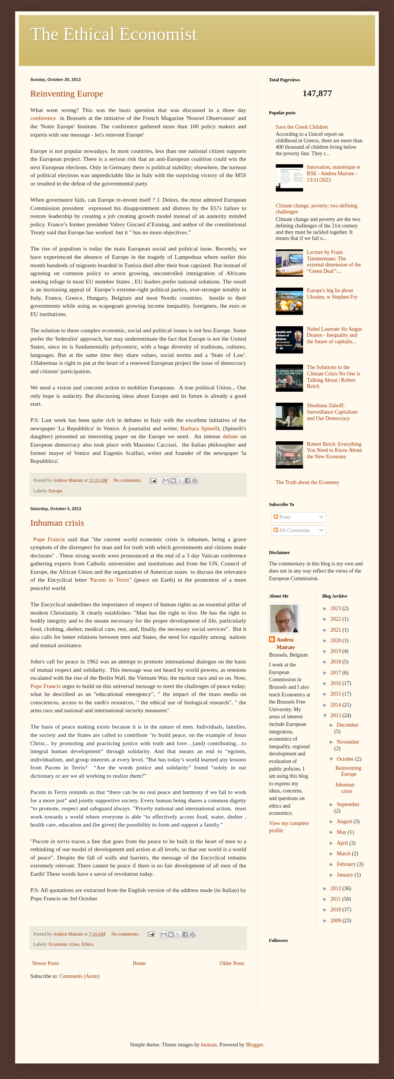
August (345, 821)
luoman (209, 1045)
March (344, 853)
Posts (282, 517)
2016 (336, 683)
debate (230, 436)
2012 (336, 888)
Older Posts (232, 963)
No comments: (127, 480)
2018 (336, 662)
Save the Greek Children (302, 127)
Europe (55, 491)
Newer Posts (45, 963)
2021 (336, 630)
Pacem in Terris (110, 579)
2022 (336, 619)
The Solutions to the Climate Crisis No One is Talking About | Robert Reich (333, 376)
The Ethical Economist (113, 34)
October (346, 759)
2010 (336, 909)
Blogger (254, 1045)
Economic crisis (63, 944)
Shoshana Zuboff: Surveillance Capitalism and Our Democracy (332, 412)
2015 (336, 694)
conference (43, 118)
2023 (336, 608)
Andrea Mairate (286, 643)
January (346, 875)
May (342, 832)
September (348, 804)
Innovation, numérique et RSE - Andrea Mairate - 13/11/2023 (333, 173)
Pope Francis (45, 686)
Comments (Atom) (79, 976)
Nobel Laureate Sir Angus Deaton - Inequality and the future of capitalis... (334, 335)
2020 (336, 640)
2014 (336, 705)
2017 (336, 673)
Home (139, 963)
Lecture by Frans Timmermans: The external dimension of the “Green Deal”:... (334, 261)
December (348, 725)
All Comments (292, 530)
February (347, 864)
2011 (336, 899)
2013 (336, 715)
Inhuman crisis (57, 523)
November (348, 742)
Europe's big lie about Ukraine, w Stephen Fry (332, 294)
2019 (336, 651)
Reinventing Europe (66, 93)
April (343, 843)
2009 (336, 920)
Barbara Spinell (198, 428)
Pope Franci (48, 539)
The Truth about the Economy (307, 482)
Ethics (87, 944)
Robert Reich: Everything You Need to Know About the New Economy (334, 450)
